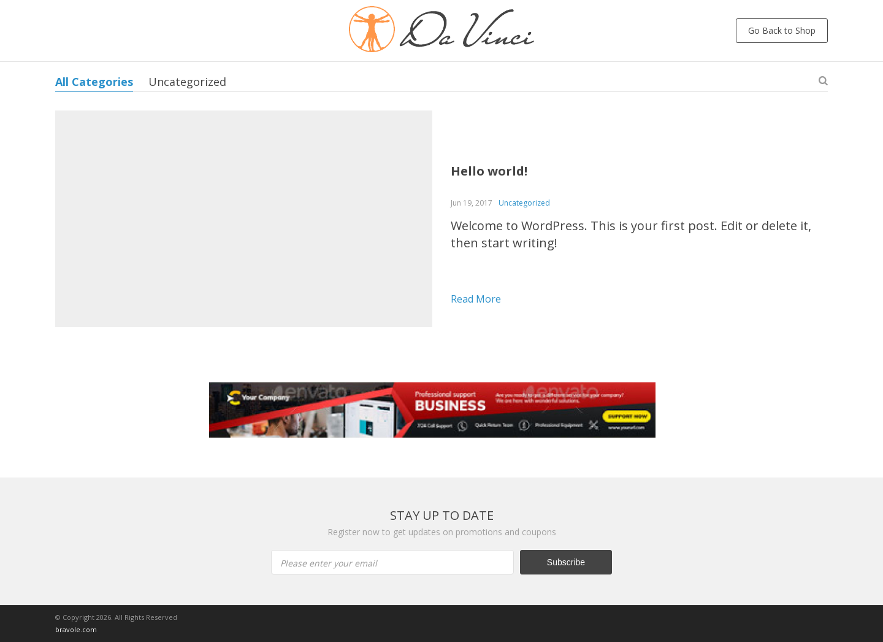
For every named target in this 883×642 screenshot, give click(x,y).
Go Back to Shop (782, 30)
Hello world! (489, 171)
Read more (476, 299)
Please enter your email (328, 563)
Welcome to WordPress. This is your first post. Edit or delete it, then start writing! (631, 234)
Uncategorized (187, 81)
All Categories (94, 81)
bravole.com (76, 629)
